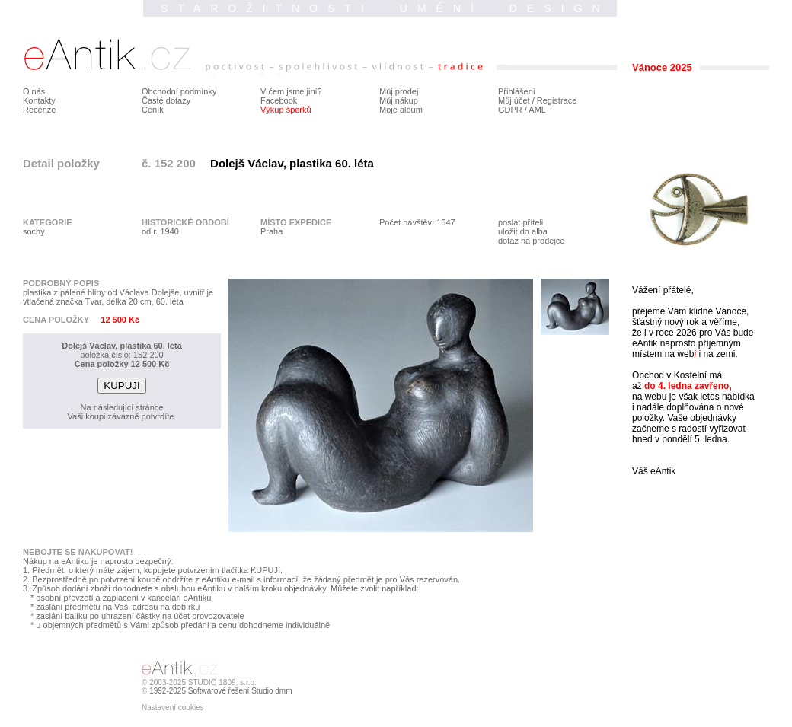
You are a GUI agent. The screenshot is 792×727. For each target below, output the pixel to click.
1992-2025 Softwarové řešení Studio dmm (220, 691)
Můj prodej (398, 91)
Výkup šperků (285, 109)
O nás (34, 91)
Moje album (401, 109)
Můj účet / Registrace (537, 100)
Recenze (39, 109)
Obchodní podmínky (179, 91)
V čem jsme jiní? (291, 91)
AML (537, 109)
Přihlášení (516, 91)
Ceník (153, 109)
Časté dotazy (166, 100)
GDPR (510, 109)
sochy (34, 231)
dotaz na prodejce (531, 240)
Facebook (278, 100)
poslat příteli (520, 222)
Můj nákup (398, 100)
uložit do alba (523, 231)
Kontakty (39, 100)
